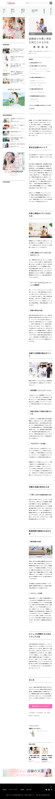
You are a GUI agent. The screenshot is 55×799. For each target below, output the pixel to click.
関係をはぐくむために (13, 11)
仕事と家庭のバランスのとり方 (38, 66)
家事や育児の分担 (35, 73)
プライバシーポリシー (13, 789)
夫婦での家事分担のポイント (38, 77)
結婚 (45, 712)
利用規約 (22, 789)
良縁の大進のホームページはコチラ (40, 706)
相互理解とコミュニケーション (37, 80)
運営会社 (5, 789)
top (51, 787)
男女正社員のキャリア (36, 62)
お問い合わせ (50, 11)
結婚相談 (48, 712)
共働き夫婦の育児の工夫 (37, 89)
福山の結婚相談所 (40, 712)
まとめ (32, 108)
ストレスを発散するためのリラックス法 (41, 105)
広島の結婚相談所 (32, 712)
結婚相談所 (31, 715)
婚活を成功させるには (23, 11)
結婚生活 (44, 11)
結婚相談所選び (37, 715)
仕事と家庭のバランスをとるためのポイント (40, 69)
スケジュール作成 (35, 101)
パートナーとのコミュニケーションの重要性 (40, 71)
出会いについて (4, 11)
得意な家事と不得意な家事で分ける (38, 83)
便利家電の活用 (34, 99)
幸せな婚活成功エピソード (35, 11)
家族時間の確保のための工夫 (38, 96)
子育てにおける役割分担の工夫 (37, 92)
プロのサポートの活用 (36, 85)
